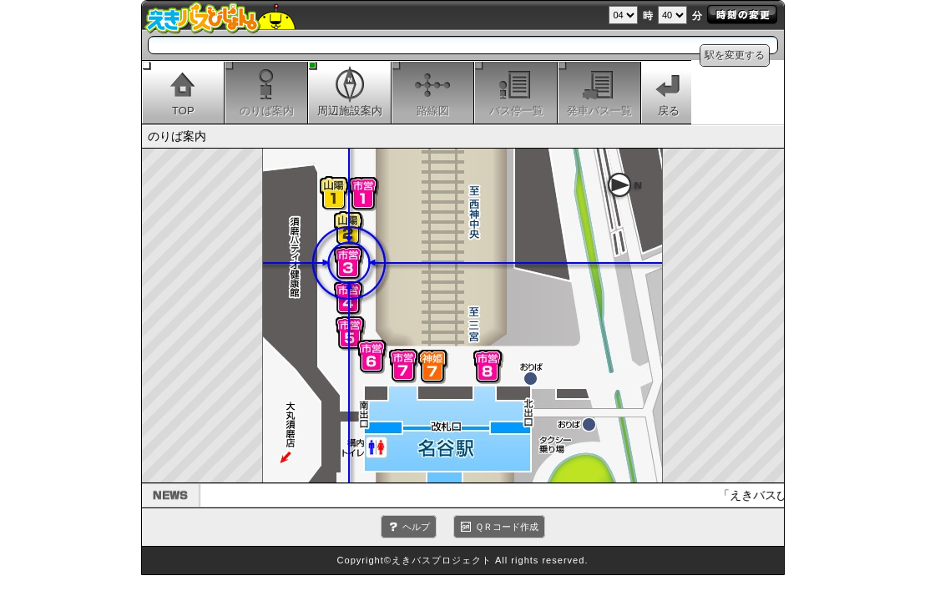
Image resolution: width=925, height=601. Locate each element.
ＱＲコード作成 (506, 527)
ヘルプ (416, 527)
